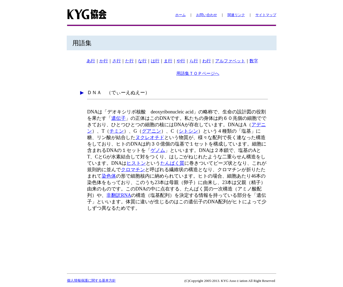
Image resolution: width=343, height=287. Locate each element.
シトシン (188, 131)
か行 (103, 61)
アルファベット (230, 61)
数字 (253, 61)
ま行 (168, 61)
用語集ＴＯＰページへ (197, 73)
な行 (142, 61)
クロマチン (133, 169)
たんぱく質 (172, 163)
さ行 (116, 61)
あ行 (91, 61)
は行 (155, 61)
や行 (181, 61)
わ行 (206, 61)
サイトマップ (265, 15)
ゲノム (158, 150)
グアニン (151, 131)
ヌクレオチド (149, 137)
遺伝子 (118, 118)
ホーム (180, 15)
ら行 (193, 61)
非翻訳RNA (118, 195)
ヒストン (136, 163)
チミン (116, 131)
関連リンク (236, 15)
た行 (129, 61)
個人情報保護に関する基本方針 (91, 280)
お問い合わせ (206, 15)
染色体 (109, 176)
